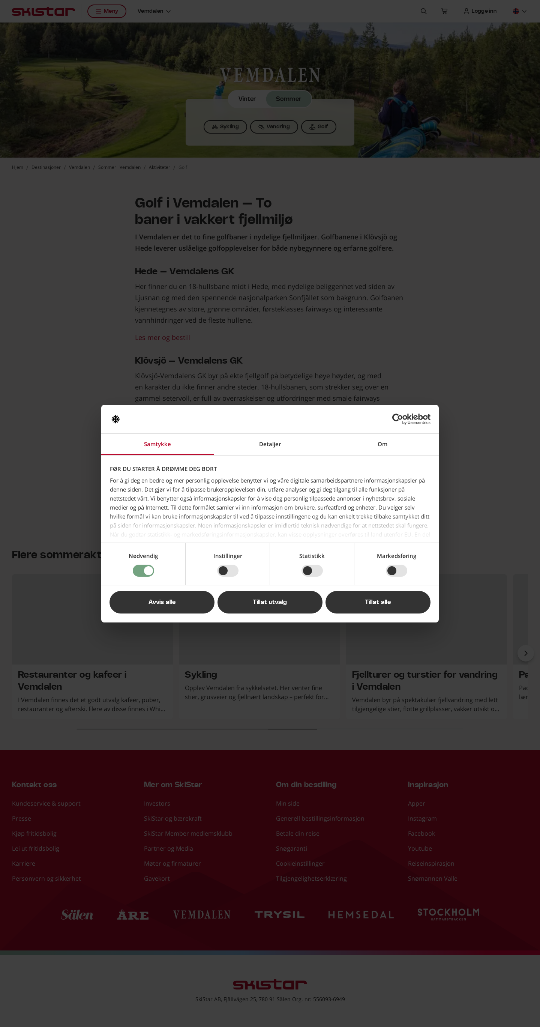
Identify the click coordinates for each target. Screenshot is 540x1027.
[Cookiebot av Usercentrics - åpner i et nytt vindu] (397, 419)
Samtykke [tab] (157, 444)
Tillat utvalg (270, 602)
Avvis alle (162, 602)
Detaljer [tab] (270, 444)
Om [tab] (382, 444)
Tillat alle (378, 602)
